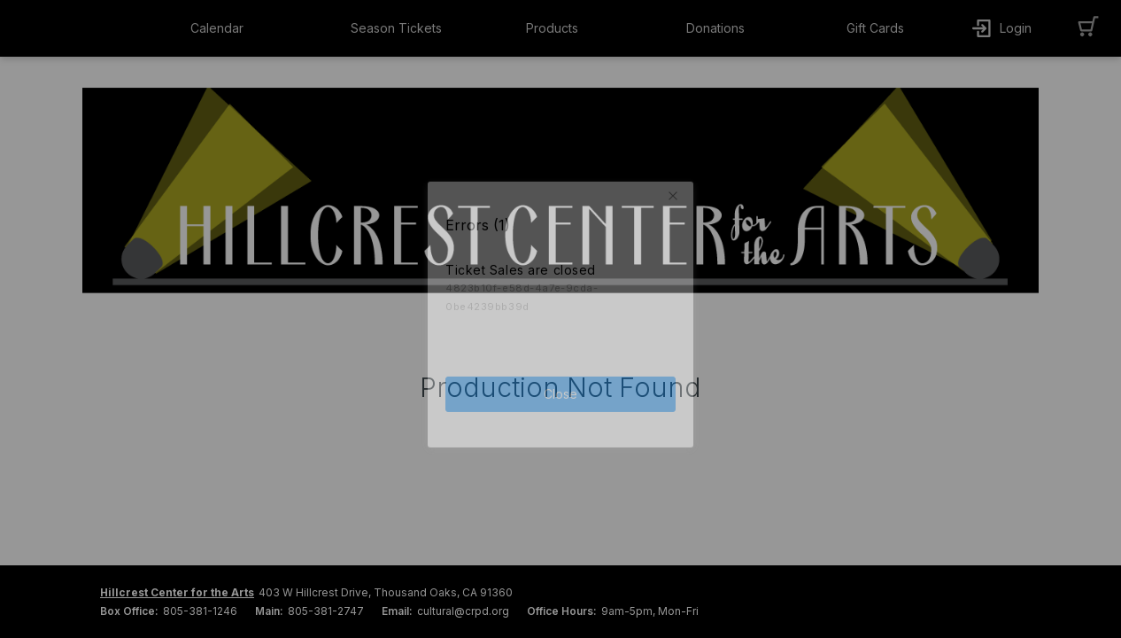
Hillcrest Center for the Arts (177, 592)
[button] (232, 28)
